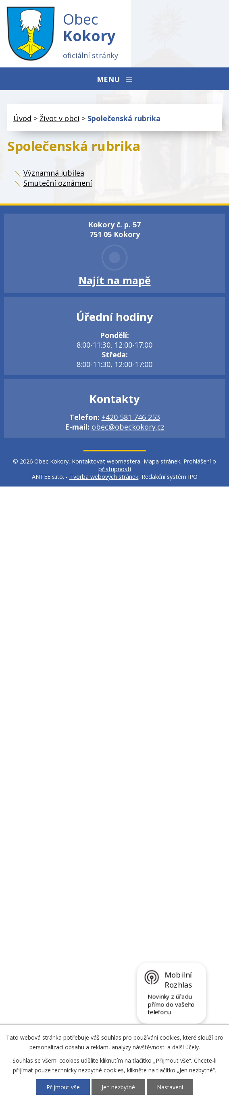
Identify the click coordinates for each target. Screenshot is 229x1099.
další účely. (186, 1047)
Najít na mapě (115, 280)
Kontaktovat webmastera (106, 461)
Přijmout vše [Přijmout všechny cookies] (63, 1087)
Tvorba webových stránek (103, 476)
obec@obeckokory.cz (128, 427)
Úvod (22, 118)
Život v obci (59, 118)
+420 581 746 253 (131, 417)
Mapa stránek (162, 461)
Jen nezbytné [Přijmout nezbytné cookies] (118, 1087)
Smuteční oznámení (57, 183)
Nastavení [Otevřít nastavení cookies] (170, 1087)
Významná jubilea (53, 173)
